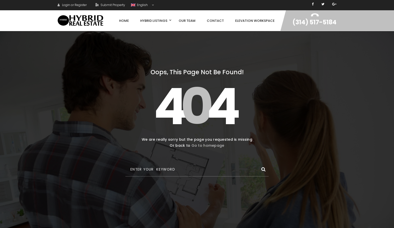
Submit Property (110, 5)
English (140, 5)
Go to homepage (207, 145)
